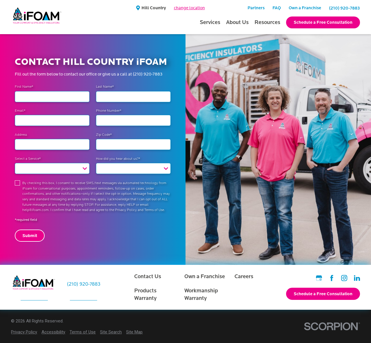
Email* (20, 111)
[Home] (37, 17)
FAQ (276, 7)
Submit (29, 235)
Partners (256, 7)
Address (21, 135)
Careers (243, 276)
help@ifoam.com (35, 210)
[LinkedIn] (357, 278)
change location (189, 7)
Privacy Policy (126, 210)
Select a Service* (28, 159)
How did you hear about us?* (118, 159)
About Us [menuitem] (237, 22)
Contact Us (147, 276)
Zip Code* (104, 135)
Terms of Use (154, 210)
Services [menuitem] (210, 22)
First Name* (24, 87)
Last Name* (105, 87)
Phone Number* (108, 111)
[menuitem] (24, 332)
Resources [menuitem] (267, 22)
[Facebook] (332, 278)
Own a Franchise (305, 7)
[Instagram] (344, 278)
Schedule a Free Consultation (323, 22)
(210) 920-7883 (344, 8)
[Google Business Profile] (319, 278)
